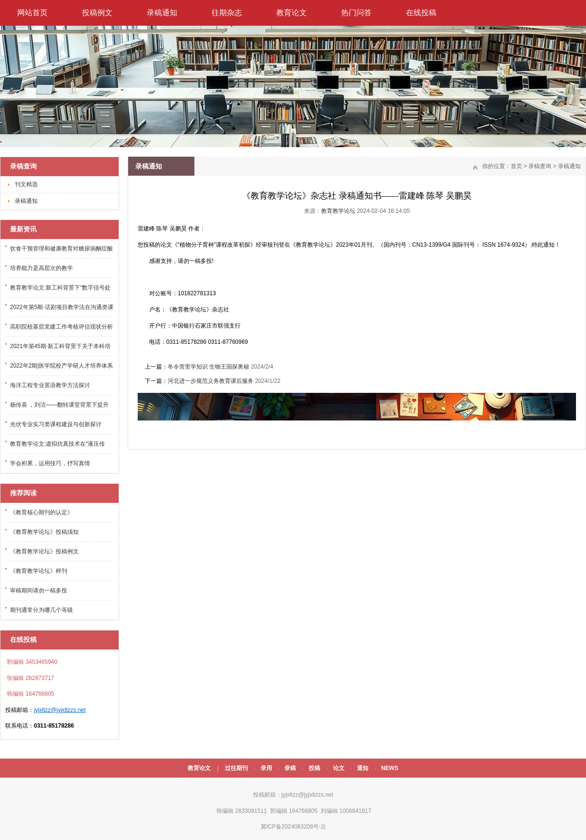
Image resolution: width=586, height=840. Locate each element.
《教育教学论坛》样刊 (38, 571)
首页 (516, 166)
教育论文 (291, 13)
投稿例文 (97, 13)
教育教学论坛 (338, 211)
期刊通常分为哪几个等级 (41, 610)
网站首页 (32, 13)
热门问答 (356, 13)
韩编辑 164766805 (29, 693)
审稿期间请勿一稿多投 (38, 590)
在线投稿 (421, 13)
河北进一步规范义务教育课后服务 (210, 381)
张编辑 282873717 (29, 678)
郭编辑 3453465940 (31, 662)
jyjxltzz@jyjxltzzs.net (60, 710)
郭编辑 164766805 (293, 811)
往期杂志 (227, 13)
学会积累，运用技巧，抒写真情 (50, 463)
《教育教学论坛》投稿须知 (44, 532)
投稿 (314, 768)
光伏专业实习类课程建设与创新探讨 (55, 424)
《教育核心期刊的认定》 (41, 512)
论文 (338, 768)
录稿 (290, 768)
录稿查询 (539, 166)
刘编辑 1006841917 (345, 811)
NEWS (389, 768)
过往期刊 (236, 768)
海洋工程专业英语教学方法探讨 (50, 385)
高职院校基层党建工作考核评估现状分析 (61, 326)
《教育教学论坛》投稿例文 (44, 551)
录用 (266, 768)
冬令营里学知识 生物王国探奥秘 (208, 366)
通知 (362, 768)
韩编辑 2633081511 (241, 811)
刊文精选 (26, 184)
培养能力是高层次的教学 (41, 268)
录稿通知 (162, 13)
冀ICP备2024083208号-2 (292, 826)
